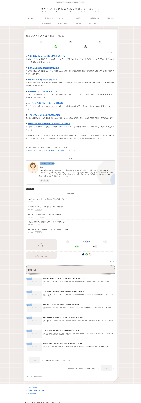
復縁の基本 (29, 184)
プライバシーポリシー (36, 387)
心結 (41, 163)
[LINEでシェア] (85, 42)
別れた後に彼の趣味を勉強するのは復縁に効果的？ (44, 210)
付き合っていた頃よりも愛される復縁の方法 (44, 110)
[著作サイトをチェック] (41, 176)
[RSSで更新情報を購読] (47, 176)
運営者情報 (32, 390)
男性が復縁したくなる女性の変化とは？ (42, 87)
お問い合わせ (32, 384)
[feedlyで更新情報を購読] (44, 176)
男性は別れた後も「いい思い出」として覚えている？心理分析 (48, 225)
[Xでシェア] (40, 42)
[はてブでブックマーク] (70, 42)
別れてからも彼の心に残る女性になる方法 (43, 63)
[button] (100, 42)
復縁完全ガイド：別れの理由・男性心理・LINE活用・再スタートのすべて (53, 146)
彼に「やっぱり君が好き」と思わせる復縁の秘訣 (46, 99)
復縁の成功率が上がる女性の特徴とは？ (42, 75)
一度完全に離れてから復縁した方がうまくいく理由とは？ (47, 217)
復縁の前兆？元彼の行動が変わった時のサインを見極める (49, 119)
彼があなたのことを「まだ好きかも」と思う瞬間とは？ (46, 202)
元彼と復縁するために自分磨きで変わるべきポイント (47, 52)
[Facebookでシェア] (55, 42)
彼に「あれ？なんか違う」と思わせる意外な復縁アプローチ (47, 194)
